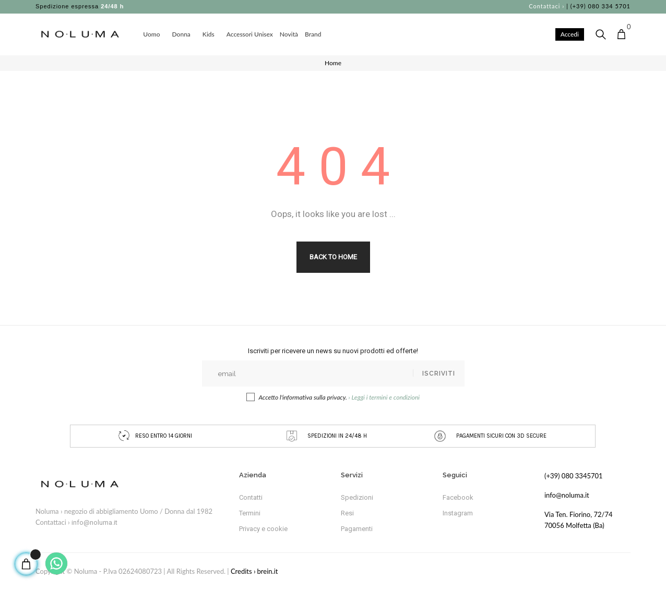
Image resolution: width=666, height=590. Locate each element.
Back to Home (333, 257)
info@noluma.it (94, 522)
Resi (347, 513)
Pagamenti (357, 529)
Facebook (458, 497)
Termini (249, 513)
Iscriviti (438, 373)
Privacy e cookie (263, 529)
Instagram (458, 513)
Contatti (251, 497)
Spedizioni (357, 497)
